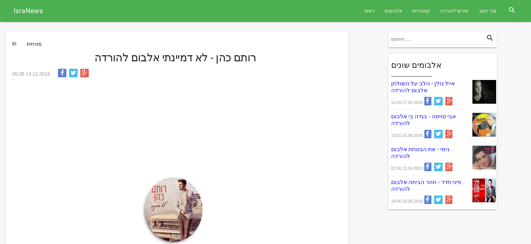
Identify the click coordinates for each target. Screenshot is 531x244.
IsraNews (28, 11)
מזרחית (34, 44)
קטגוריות (421, 11)
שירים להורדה (454, 11)
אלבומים (393, 11)
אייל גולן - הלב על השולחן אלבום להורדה (423, 87)
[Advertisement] (175, 129)
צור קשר (487, 11)
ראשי (369, 11)
